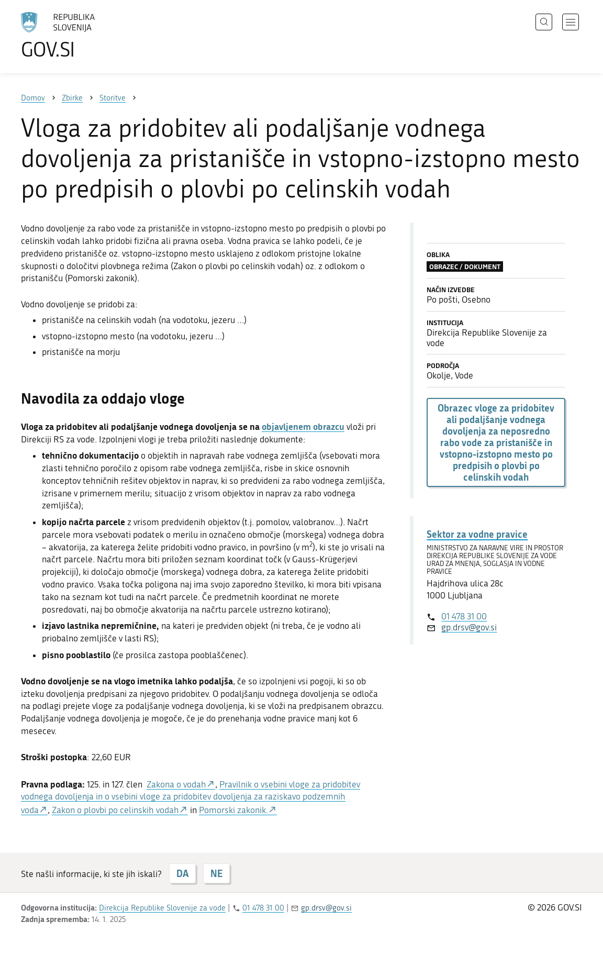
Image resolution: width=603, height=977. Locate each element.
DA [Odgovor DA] (182, 873)
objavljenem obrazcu (303, 426)
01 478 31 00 (464, 616)
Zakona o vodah (176, 784)
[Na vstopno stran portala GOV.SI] (87, 35)
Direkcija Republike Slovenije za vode (162, 908)
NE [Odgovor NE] (216, 873)
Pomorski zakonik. (233, 810)
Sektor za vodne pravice (477, 534)
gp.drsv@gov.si (469, 627)
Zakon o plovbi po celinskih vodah (115, 810)
